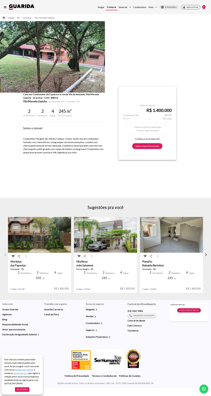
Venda (11, 17)
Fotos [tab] (50, 99)
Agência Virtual (190, 7)
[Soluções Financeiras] (109, 345)
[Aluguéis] (96, 317)
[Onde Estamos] (204, 7)
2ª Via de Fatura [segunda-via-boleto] (169, 7)
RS (18, 17)
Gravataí (27, 17)
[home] (21, 7)
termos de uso (20, 373)
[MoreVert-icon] (26, 264)
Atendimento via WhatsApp (142, 323)
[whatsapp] (204, 389)
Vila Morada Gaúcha (44, 17)
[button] (125, 7)
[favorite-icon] (27, 100)
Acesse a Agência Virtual (189, 318)
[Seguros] (96, 338)
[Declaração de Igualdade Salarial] (38, 342)
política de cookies (24, 369)
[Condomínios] (101, 331)
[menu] (5, 7)
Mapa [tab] (64, 99)
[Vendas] (95, 324)
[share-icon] (33, 100)
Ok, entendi (22, 389)
